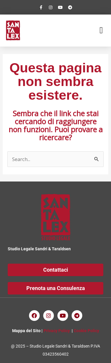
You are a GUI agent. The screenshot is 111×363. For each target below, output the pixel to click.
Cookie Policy (86, 330)
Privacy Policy (57, 330)
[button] (101, 30)
